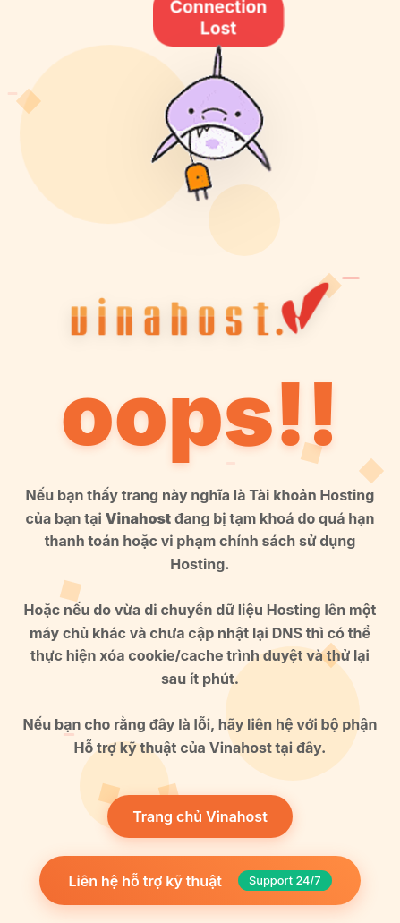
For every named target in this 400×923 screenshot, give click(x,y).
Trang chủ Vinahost (200, 816)
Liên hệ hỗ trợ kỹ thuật (199, 880)
